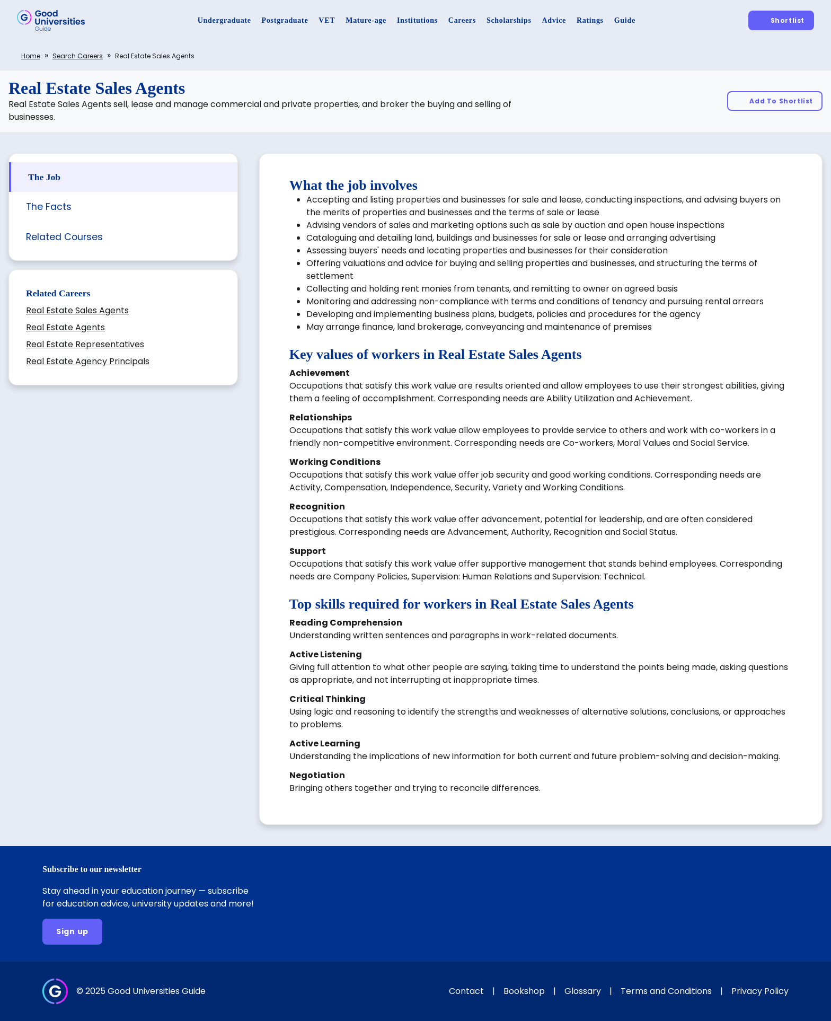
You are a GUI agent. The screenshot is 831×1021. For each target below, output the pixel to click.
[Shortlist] (781, 20)
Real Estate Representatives (85, 344)
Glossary (582, 991)
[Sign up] (72, 932)
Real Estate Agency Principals (87, 361)
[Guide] (625, 20)
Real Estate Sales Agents (77, 310)
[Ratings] (590, 20)
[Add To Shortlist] (775, 101)
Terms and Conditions (666, 991)
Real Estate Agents (65, 327)
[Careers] (462, 20)
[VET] (326, 20)
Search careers (77, 55)
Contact (466, 991)
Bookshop (524, 991)
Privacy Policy (760, 991)
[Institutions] (417, 20)
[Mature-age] (365, 20)
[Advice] (554, 20)
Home (30, 55)
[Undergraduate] (224, 20)
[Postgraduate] (285, 20)
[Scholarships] (509, 20)
